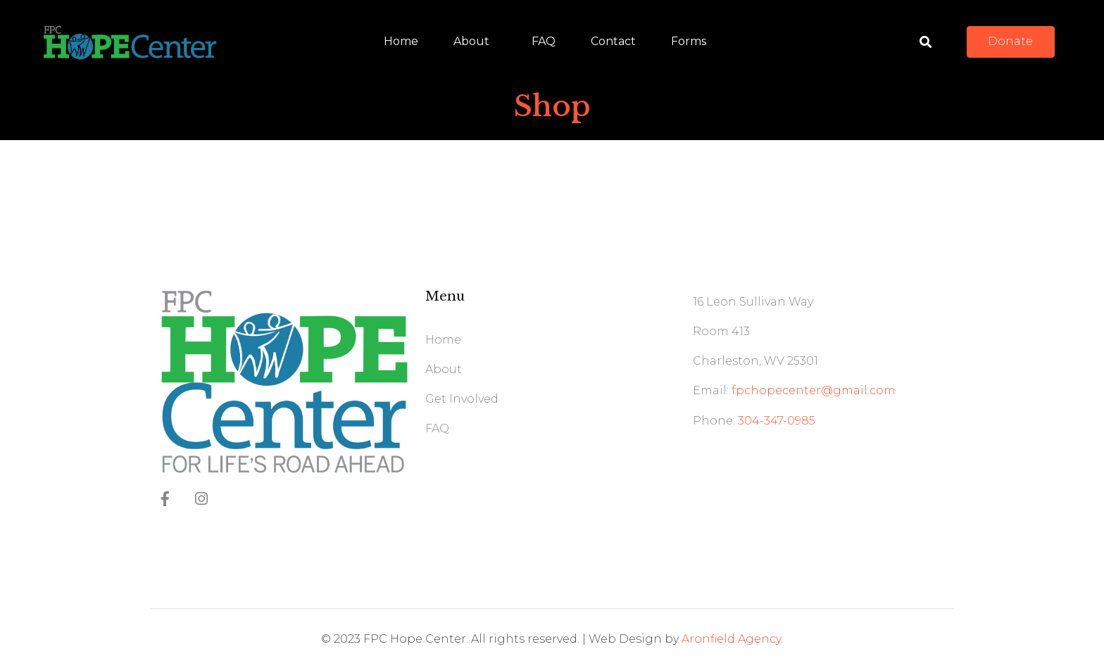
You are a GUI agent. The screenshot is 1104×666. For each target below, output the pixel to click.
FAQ (544, 41)
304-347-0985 (776, 420)
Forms (688, 41)
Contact (613, 41)
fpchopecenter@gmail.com (814, 390)
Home (401, 41)
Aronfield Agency (731, 639)
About (471, 41)
